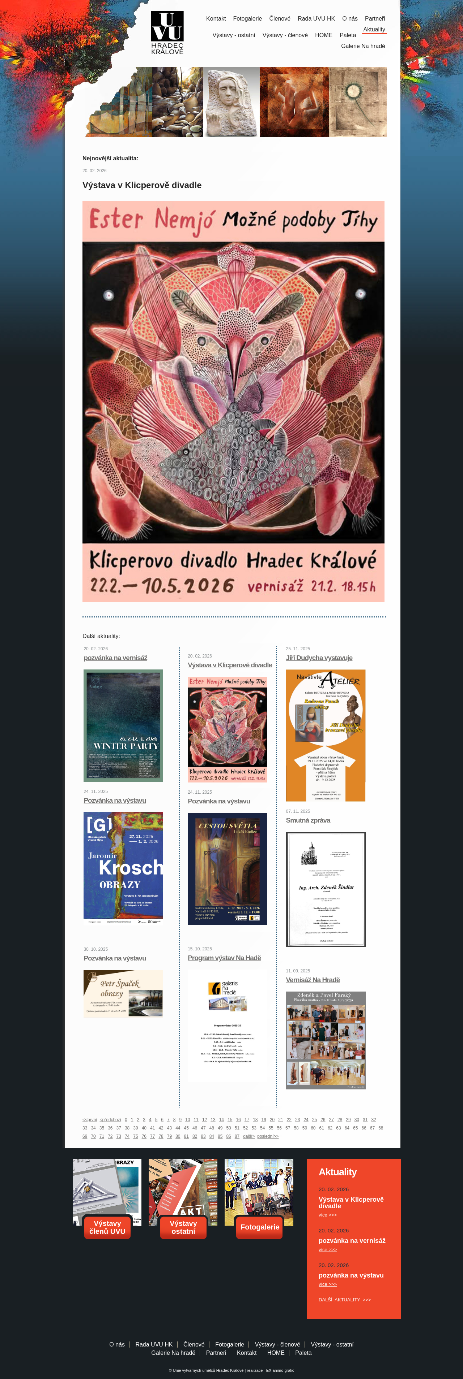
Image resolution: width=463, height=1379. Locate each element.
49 (220, 1128)
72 (110, 1136)
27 (331, 1119)
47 (203, 1128)
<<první (89, 1119)
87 (237, 1136)
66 (363, 1128)
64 (347, 1128)
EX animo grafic (279, 1370)
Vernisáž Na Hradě (313, 980)
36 (110, 1128)
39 (135, 1128)
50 (228, 1128)
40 (144, 1128)
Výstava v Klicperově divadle (230, 665)
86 (228, 1136)
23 (297, 1119)
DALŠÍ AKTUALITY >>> (345, 1299)
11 (196, 1119)
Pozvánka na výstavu (115, 800)
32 (373, 1119)
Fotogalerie (247, 19)
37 (118, 1128)
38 (127, 1128)
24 (305, 1119)
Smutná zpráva (308, 820)
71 (101, 1136)
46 (194, 1128)
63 (338, 1128)
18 (255, 1119)
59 (304, 1128)
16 (238, 1119)
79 (169, 1136)
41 (152, 1128)
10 (187, 1119)
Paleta (348, 35)
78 (160, 1136)
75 (135, 1136)
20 (272, 1119)
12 (204, 1119)
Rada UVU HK (316, 19)
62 (330, 1128)
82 (194, 1136)
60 (313, 1128)
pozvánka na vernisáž (115, 658)
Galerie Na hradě (173, 1353)
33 (84, 1128)
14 (221, 1119)
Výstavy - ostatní (234, 35)
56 (279, 1128)
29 (348, 1119)
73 (118, 1136)
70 (93, 1136)
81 (186, 1136)
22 (289, 1119)
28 (339, 1119)
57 (287, 1128)
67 (372, 1128)
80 (177, 1136)
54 (262, 1128)
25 (314, 1119)
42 (160, 1128)
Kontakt (216, 19)
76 (144, 1136)
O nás (350, 19)
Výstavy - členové (285, 35)
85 (220, 1136)
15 (230, 1119)
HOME (323, 35)
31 (365, 1119)
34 (93, 1128)
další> (249, 1136)
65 (355, 1128)
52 (245, 1128)
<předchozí (110, 1119)
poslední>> (268, 1136)
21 (280, 1119)
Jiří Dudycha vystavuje (319, 658)
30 (356, 1119)
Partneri (216, 1353)
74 (127, 1136)
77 (152, 1136)
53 (254, 1128)
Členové (279, 19)
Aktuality (374, 29)
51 (237, 1128)
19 (264, 1119)
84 (211, 1136)
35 (101, 1128)
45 (186, 1128)
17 (247, 1119)
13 (213, 1119)
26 (322, 1119)
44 (177, 1128)
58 (296, 1128)
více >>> (328, 1215)
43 (169, 1128)
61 (321, 1128)
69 (84, 1136)
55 (270, 1128)
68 (380, 1128)
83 (203, 1136)
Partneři (375, 19)
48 (211, 1128)
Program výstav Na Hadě (224, 958)
